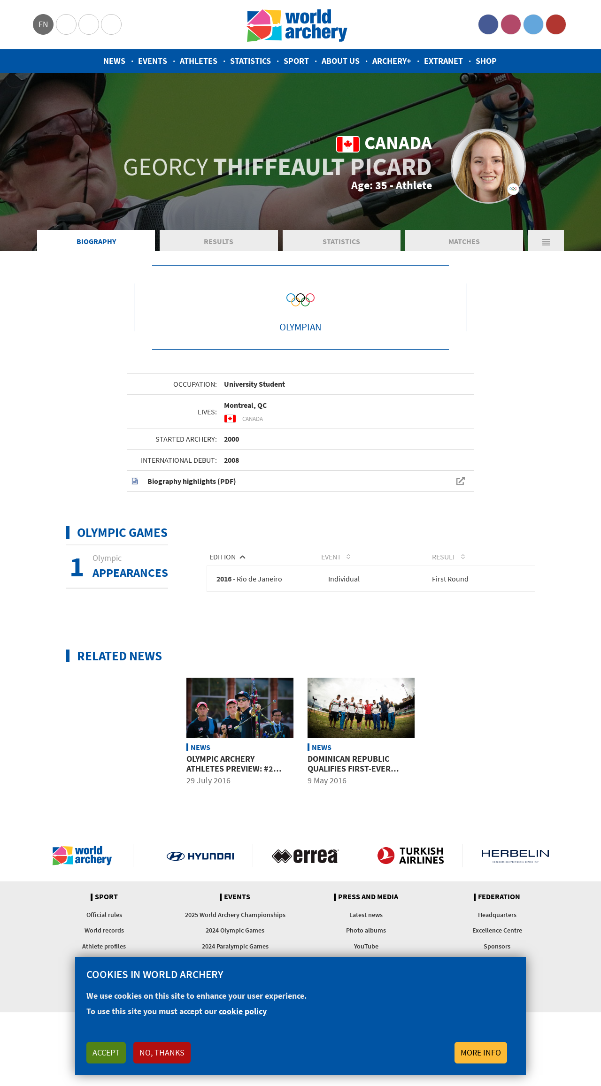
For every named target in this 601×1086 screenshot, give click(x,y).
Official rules (104, 914)
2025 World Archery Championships (235, 914)
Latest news (366, 914)
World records (104, 930)
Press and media (368, 897)
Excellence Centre (497, 930)
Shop (486, 60)
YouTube (556, 24)
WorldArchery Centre (111, 24)
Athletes (198, 60)
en (43, 24)
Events (152, 60)
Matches (464, 241)
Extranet (443, 60)
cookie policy (243, 1011)
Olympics (66, 24)
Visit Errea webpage (305, 855)
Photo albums (366, 930)
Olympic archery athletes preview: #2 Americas (229, 768)
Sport (296, 60)
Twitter (533, 24)
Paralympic (88, 24)
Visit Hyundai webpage (200, 855)
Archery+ (391, 60)
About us (341, 60)
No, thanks (162, 1052)
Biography (96, 241)
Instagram (511, 24)
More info (481, 1052)
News (114, 60)
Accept (106, 1052)
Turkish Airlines (410, 855)
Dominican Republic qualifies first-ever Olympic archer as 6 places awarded (349, 773)
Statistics (250, 60)
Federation (499, 897)
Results (218, 241)
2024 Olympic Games (235, 930)
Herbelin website (515, 855)
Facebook (488, 24)
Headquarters (497, 914)
